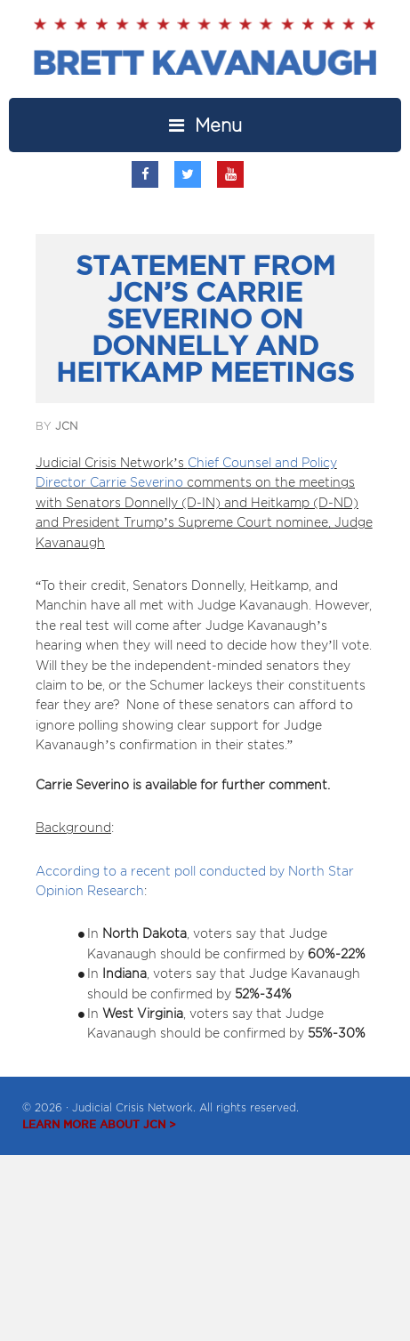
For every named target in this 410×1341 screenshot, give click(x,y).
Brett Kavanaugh (205, 58)
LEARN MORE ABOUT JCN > (99, 1124)
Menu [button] (218, 125)
